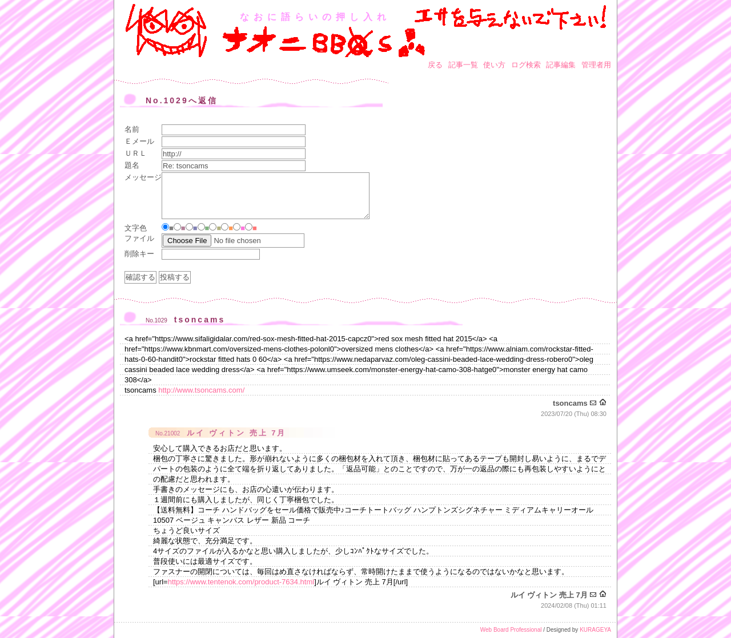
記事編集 (561, 64)
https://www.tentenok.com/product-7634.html (241, 582)
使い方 (494, 64)
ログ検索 (526, 64)
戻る (435, 64)
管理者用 (596, 64)
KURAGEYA (595, 630)
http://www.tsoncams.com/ (201, 390)
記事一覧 (463, 64)
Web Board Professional (511, 630)
